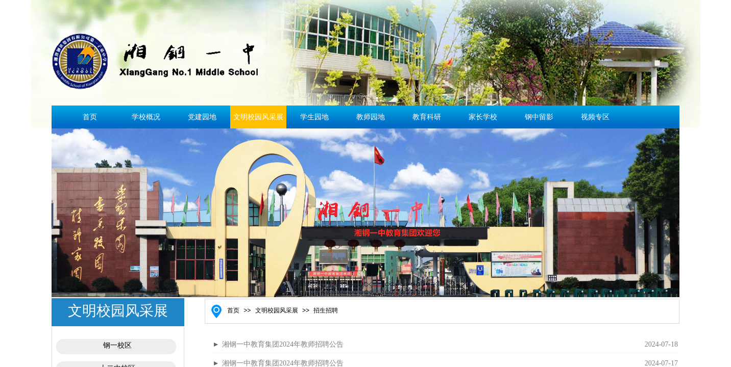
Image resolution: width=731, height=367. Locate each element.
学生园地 (314, 117)
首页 (90, 117)
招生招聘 (325, 310)
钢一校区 (117, 345)
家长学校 (483, 117)
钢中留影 (539, 117)
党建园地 (202, 117)
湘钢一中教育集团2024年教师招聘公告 (283, 344)
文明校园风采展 (258, 117)
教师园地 (370, 117)
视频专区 (595, 117)
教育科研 (426, 117)
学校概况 (146, 117)
